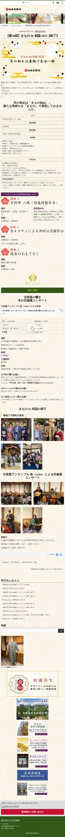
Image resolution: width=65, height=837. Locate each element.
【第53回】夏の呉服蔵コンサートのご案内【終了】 (18, 603)
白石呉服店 (4, 25)
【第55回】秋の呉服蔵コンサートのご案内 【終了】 (18, 596)
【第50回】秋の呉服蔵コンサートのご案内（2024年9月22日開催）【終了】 (26, 615)
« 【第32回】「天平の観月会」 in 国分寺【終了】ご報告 (19, 562)
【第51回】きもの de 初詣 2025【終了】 (15, 611)
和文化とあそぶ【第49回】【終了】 (13, 618)
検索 (3, 625)
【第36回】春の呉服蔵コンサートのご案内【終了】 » (47, 569)
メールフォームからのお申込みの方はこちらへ (20, 194)
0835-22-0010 (11, 806)
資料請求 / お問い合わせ (32, 812)
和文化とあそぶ (17, 25)
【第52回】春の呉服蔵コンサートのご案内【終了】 (18, 607)
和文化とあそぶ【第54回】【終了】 (13, 600)
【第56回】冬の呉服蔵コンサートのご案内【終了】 (18, 592)
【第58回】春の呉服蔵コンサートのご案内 (15, 584)
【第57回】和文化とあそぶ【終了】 (13, 588)
